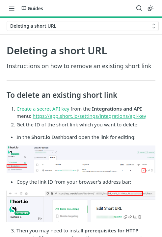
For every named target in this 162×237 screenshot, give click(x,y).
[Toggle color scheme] (150, 8)
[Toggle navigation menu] (11, 8)
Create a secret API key (43, 108)
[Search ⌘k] (139, 8)
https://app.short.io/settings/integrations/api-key (89, 116)
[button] (81, 159)
